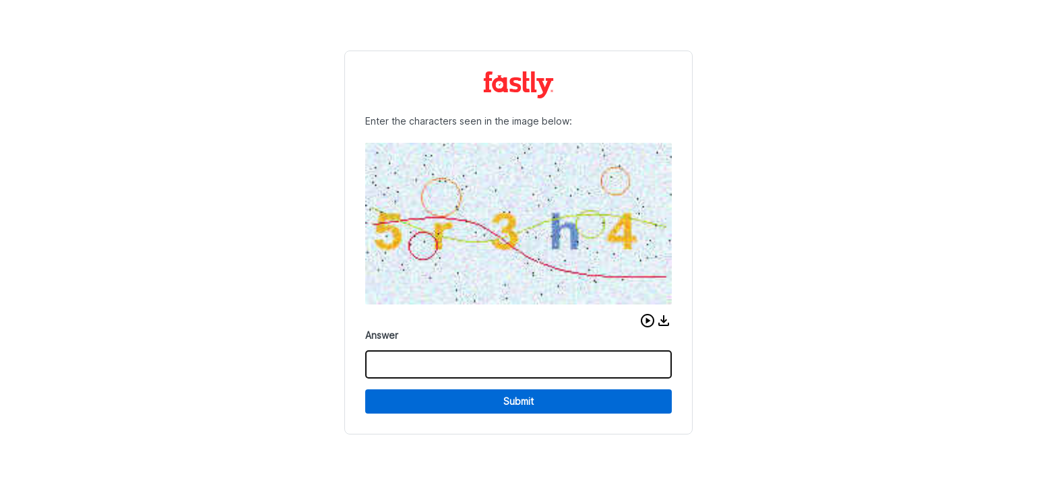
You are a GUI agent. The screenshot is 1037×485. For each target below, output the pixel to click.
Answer (381, 335)
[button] (647, 321)
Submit (518, 401)
